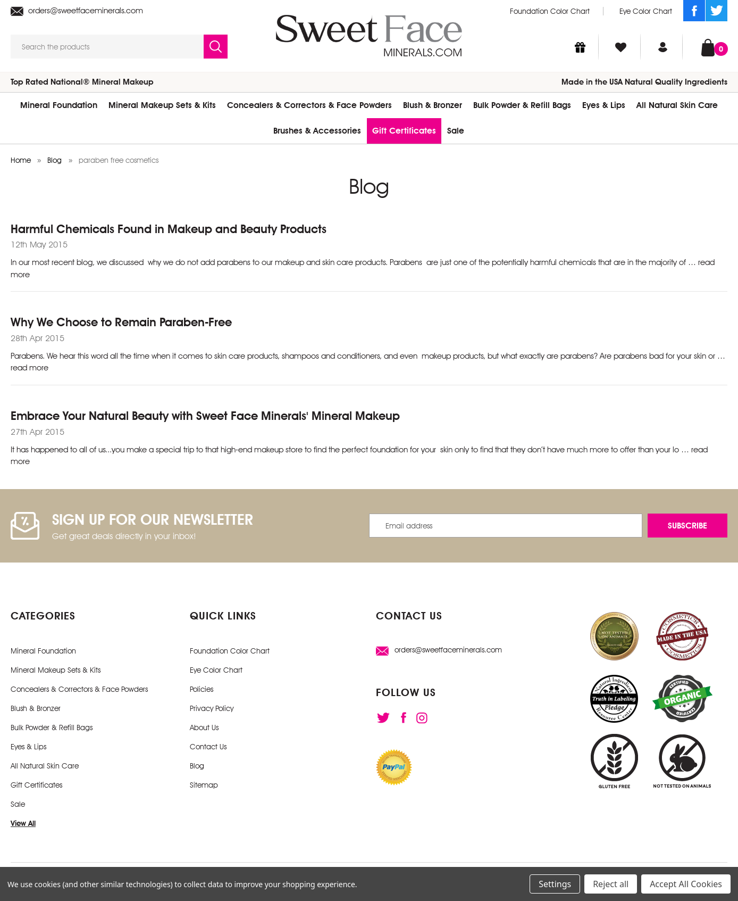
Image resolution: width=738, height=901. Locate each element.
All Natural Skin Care (677, 105)
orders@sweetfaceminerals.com (77, 11)
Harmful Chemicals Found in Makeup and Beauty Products (168, 229)
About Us (204, 727)
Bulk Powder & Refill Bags (522, 105)
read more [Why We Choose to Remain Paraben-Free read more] (29, 368)
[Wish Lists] (620, 47)
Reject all (610, 884)
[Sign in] (662, 47)
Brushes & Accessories (317, 131)
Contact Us (208, 746)
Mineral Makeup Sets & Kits (162, 105)
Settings (555, 884)
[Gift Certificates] (580, 47)
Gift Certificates (404, 131)
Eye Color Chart (645, 11)
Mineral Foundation (58, 105)
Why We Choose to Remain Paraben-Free (121, 322)
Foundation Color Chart (550, 11)
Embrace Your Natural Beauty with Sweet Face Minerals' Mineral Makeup (205, 416)
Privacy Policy (211, 708)
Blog (197, 766)
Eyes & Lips (603, 105)
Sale (455, 131)
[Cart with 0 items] (708, 46)
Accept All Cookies (686, 884)
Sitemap (204, 785)
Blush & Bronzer (432, 105)
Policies (201, 689)
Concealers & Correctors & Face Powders (309, 105)
